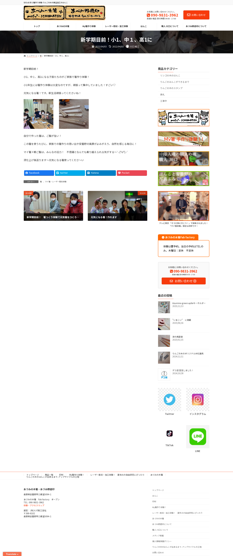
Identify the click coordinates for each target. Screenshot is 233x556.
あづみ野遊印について (162, 524)
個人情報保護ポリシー (162, 541)
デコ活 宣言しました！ (183, 370)
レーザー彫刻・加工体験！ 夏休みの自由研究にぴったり (117, 474)
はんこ (155, 495)
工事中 (163, 100)
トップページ (32, 474)
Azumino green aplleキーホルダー (189, 303)
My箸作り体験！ (76, 474)
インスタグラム (197, 414)
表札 (162, 94)
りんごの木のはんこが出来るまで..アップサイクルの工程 (52, 476)
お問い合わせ (196, 15)
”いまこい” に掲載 (181, 319)
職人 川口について (160, 529)
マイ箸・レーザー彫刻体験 (55, 181)
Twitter (169, 414)
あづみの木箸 (156, 474)
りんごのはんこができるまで (174, 81)
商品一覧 (49, 474)
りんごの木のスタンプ (172, 88)
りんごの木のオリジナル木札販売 (188, 353)
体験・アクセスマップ (34, 505)
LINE (197, 451)
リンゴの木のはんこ (170, 75)
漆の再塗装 (177, 336)
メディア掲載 (158, 535)
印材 (61, 474)
